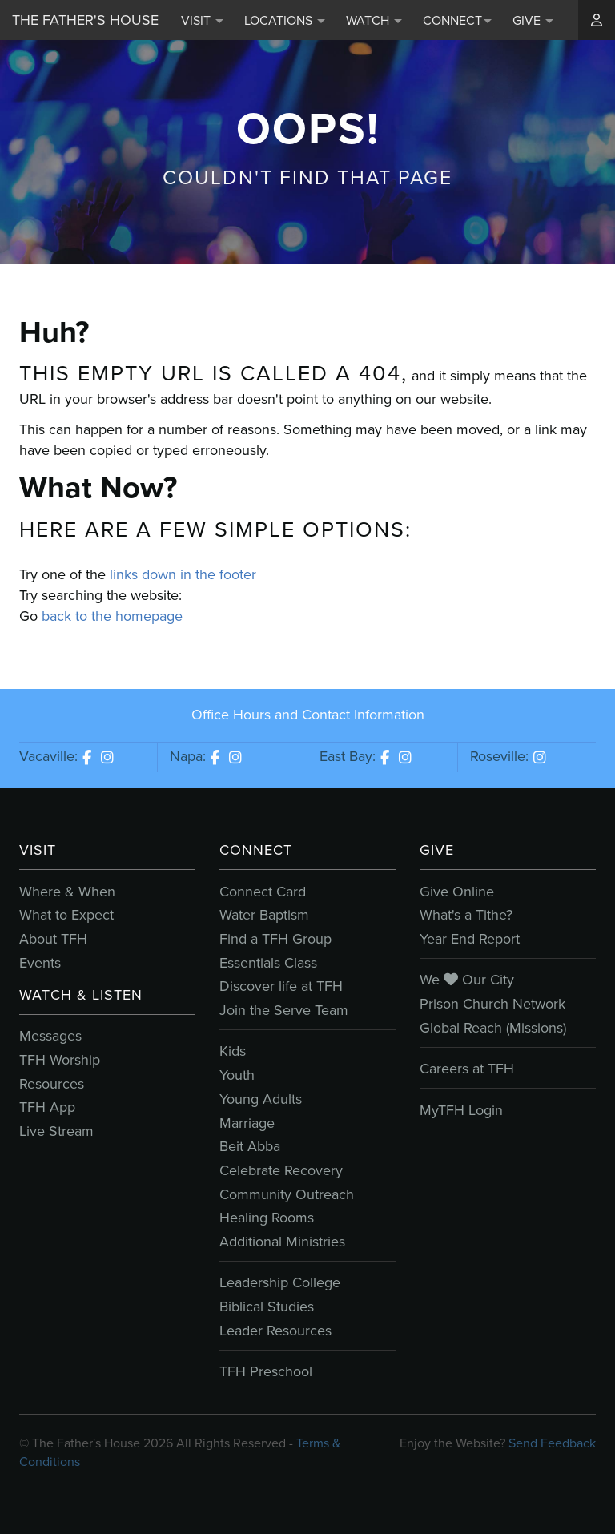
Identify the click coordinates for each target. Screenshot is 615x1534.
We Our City (467, 979)
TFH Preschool (265, 1371)
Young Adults (260, 1099)
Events (40, 962)
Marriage (247, 1123)
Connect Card (262, 891)
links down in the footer (183, 574)
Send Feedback (552, 1443)
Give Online (457, 891)
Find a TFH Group (275, 938)
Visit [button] (202, 20)
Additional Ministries (282, 1241)
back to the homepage (112, 616)
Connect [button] (457, 20)
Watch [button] (374, 20)
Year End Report (470, 938)
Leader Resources (275, 1330)
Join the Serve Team (283, 1010)
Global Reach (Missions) (493, 1027)
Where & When (67, 891)
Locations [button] (284, 20)
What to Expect (66, 914)
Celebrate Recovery (281, 1170)
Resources (51, 1083)
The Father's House (85, 20)
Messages (50, 1035)
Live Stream (56, 1131)
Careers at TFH (467, 1068)
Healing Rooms (266, 1217)
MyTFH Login (461, 1110)
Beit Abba (249, 1146)
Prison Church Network (492, 1003)
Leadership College (279, 1282)
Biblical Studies (266, 1306)
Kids (232, 1051)
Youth (237, 1075)
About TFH (53, 938)
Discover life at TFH (281, 986)
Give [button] (532, 20)
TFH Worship (59, 1059)
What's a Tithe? (466, 914)
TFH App (47, 1107)
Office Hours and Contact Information (307, 714)
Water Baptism (264, 914)
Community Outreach (286, 1194)
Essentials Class (268, 962)
